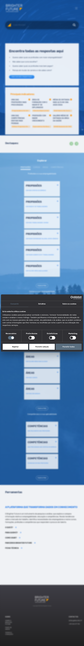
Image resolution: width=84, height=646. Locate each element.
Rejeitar (15, 347)
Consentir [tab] (14, 304)
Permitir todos (69, 347)
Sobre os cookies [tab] (69, 304)
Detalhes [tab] (42, 304)
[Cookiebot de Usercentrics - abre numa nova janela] (72, 297)
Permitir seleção (42, 347)
